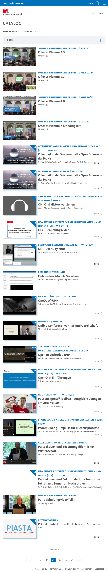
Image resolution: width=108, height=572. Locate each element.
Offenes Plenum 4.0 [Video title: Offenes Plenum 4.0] (51, 101)
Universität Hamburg (13, 3)
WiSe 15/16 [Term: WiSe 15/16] (70, 296)
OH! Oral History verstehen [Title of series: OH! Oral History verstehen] (56, 204)
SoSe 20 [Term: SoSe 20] (57, 321)
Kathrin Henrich (65, 487)
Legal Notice (101, 568)
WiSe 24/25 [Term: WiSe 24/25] (87, 97)
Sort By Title (10, 31)
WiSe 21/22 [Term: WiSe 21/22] (62, 373)
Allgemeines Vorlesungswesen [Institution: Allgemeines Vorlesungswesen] (75, 419)
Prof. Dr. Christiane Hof (48, 487)
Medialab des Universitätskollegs (52, 329)
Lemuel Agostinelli (46, 503)
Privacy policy (72, 568)
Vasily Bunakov (55, 358)
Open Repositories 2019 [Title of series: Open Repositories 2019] (54, 355)
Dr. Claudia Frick (75, 183)
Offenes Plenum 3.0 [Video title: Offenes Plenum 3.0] (51, 77)
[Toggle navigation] (104, 3)
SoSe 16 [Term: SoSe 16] (60, 475)
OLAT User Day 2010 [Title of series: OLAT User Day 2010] (51, 249)
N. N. (40, 527)
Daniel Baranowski (75, 208)
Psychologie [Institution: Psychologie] (45, 419)
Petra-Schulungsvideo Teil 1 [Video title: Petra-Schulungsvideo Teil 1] (56, 500)
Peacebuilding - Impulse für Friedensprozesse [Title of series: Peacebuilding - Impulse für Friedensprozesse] (68, 428)
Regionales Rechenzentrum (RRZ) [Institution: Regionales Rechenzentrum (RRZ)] (58, 244)
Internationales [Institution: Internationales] (48, 520)
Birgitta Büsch (44, 406)
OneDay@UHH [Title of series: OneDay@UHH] (48, 301)
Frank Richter (67, 252)
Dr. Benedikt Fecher (59, 183)
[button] (89, 3)
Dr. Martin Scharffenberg (48, 162)
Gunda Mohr (55, 381)
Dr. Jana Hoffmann (68, 162)
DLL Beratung (43, 381)
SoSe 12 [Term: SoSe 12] (83, 442)
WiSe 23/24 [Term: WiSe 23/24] (87, 72)
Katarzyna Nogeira (59, 208)
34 (73, 560)
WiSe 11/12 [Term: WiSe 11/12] (62, 225)
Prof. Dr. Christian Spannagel (71, 454)
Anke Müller (43, 252)
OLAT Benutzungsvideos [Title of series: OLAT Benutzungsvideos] (54, 230)
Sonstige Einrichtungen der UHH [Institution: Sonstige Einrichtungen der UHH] (57, 48)
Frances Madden (70, 358)
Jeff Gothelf (43, 358)
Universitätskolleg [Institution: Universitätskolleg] (49, 296)
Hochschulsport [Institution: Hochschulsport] (48, 394)
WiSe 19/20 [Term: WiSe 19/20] (54, 150)
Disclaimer (86, 568)
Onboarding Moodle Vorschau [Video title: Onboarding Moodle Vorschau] (58, 276)
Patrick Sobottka (45, 304)
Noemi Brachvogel (74, 304)
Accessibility (41, 568)
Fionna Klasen (86, 431)
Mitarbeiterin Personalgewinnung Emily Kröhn (58, 279)
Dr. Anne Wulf (44, 183)
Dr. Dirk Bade (82, 162)
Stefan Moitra (44, 208)
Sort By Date (31, 31)
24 (54, 560)
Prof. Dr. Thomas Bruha (48, 431)
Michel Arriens (59, 304)
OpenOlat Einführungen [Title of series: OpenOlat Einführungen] (54, 378)
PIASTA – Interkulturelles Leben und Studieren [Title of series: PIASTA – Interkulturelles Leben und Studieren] (69, 524)
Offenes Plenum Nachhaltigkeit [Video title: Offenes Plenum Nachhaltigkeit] (59, 126)
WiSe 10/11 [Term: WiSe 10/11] (87, 244)
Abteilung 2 (43, 55)
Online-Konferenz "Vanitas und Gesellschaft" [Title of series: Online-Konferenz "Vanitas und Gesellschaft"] (68, 326)
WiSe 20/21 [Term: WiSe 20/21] (78, 171)
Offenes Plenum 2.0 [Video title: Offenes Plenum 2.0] (51, 52)
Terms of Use (56, 568)
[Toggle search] (97, 3)
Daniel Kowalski (62, 233)
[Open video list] (98, 412)
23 (47, 560)
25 (60, 560)
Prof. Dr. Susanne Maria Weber (86, 487)
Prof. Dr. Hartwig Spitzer (68, 431)
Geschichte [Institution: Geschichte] (44, 196)
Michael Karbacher (46, 233)
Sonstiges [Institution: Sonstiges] (44, 321)
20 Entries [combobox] (54, 549)
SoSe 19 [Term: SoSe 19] (83, 350)
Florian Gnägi (55, 252)
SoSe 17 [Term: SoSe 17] (57, 200)
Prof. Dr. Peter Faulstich (48, 454)
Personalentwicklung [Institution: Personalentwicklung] (51, 272)
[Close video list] (98, 163)
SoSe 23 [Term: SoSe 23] (85, 48)
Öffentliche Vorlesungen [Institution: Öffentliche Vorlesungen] (53, 146)
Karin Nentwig (57, 406)
